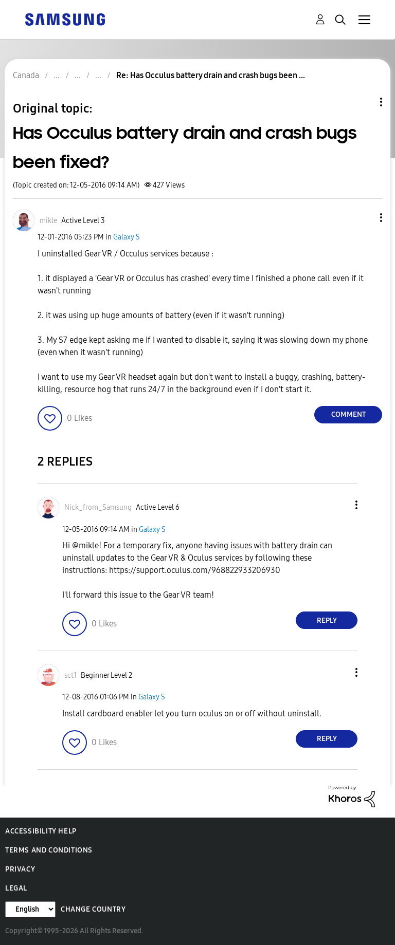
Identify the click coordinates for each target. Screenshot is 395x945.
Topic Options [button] (363, 102)
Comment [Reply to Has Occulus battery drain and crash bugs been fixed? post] (348, 414)
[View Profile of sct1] (70, 675)
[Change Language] (30, 909)
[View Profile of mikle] (48, 220)
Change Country (93, 909)
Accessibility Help (41, 831)
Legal (16, 888)
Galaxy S (126, 237)
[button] (364, 218)
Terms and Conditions (49, 850)
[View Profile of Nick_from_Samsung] (98, 507)
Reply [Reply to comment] (327, 620)
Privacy (20, 869)
